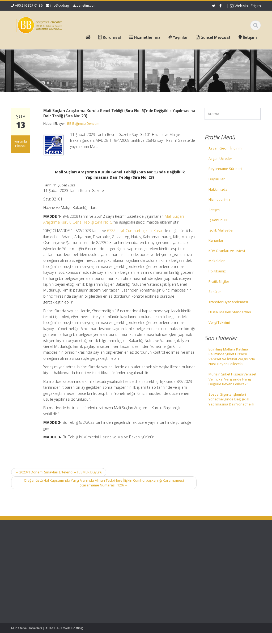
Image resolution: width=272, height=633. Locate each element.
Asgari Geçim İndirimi (225, 148)
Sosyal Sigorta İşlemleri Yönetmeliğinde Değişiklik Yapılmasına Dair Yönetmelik (231, 399)
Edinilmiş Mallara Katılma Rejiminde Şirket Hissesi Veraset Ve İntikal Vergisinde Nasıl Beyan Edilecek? (232, 356)
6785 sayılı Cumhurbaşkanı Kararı (135, 230)
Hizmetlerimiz (219, 199)
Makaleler (217, 260)
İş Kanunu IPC (220, 219)
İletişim (214, 209)
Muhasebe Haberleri (26, 628)
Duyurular (217, 179)
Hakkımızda (218, 189)
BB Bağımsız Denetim (83, 123)
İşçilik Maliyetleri (222, 230)
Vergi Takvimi (219, 322)
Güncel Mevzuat (95, 564)
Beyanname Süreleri (225, 168)
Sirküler (215, 291)
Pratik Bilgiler (219, 281)
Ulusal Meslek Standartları (230, 312)
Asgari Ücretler (220, 158)
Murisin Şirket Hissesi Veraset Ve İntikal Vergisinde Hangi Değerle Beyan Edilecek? (232, 379)
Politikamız (217, 271)
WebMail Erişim (245, 5)
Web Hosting (73, 628)
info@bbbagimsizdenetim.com (73, 5)
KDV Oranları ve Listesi (227, 250)
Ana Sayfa (90, 549)
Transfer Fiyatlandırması (228, 302)
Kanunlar (216, 240)
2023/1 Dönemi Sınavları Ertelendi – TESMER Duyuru (58, 472)
